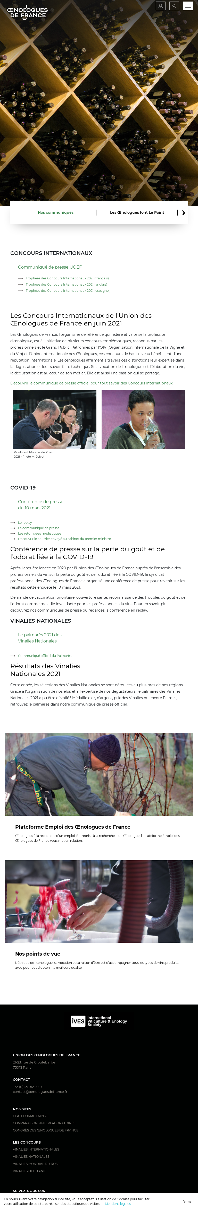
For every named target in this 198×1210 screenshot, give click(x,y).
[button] (184, 212)
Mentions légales (118, 1204)
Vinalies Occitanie (29, 1171)
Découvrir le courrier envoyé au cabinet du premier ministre (64, 539)
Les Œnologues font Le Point (137, 212)
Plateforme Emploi (30, 1116)
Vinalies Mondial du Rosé (36, 1164)
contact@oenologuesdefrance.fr (40, 1091)
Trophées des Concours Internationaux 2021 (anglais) (66, 284)
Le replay (25, 523)
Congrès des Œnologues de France (45, 1130)
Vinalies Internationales (36, 1149)
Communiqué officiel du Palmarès (44, 656)
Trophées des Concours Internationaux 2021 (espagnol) (68, 291)
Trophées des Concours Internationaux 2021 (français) (67, 278)
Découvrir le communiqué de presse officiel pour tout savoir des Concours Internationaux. (91, 383)
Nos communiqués (55, 212)
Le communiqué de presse (38, 528)
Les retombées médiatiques (39, 533)
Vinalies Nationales (31, 1156)
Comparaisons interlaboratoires (44, 1123)
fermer (188, 1201)
